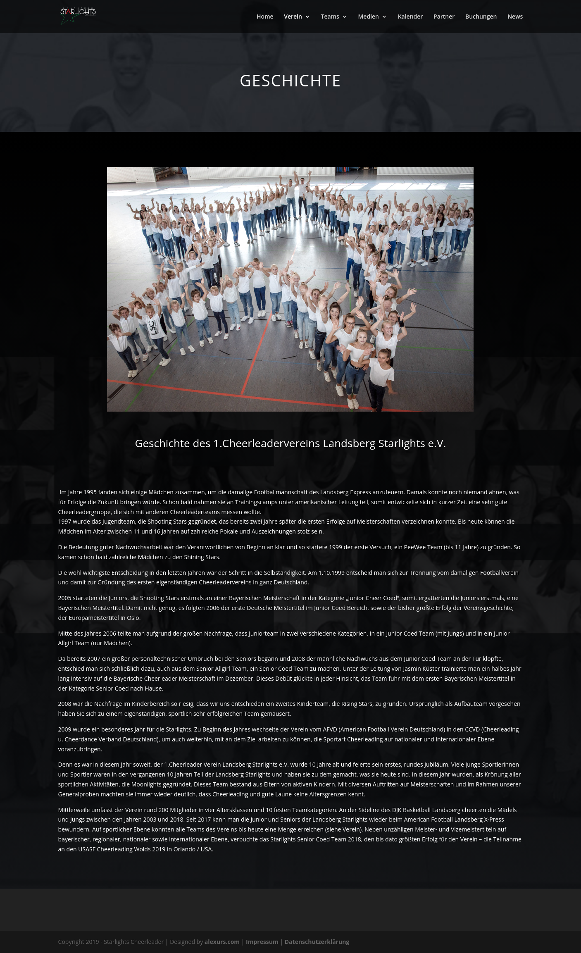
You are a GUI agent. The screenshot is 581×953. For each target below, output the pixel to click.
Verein (293, 17)
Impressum (263, 942)
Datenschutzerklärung (317, 942)
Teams (330, 17)
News (515, 17)
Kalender (410, 17)
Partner (444, 17)
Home (265, 17)
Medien (368, 17)
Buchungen (481, 17)
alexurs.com (223, 942)
